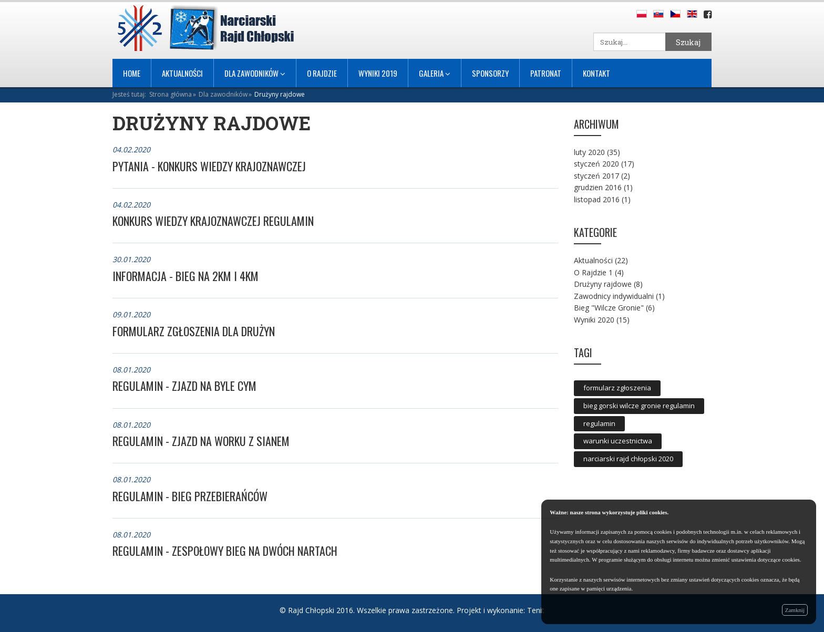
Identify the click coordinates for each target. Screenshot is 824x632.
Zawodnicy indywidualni (614, 296)
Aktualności (182, 73)
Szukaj (688, 42)
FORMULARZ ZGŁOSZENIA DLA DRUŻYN (193, 331)
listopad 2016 (597, 199)
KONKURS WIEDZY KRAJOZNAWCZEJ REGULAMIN (213, 220)
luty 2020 (589, 152)
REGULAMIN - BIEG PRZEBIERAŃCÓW (189, 496)
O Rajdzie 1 (593, 272)
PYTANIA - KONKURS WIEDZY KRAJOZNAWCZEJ (209, 166)
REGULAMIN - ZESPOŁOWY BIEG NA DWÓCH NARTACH (224, 550)
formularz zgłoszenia (617, 387)
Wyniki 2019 (377, 73)
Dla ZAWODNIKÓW (254, 73)
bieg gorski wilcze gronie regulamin (639, 405)
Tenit (535, 610)
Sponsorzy (490, 73)
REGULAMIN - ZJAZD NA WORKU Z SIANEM (201, 440)
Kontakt (596, 73)
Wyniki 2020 (594, 320)
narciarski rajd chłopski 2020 (628, 458)
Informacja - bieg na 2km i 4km (185, 275)
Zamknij (795, 610)
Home (131, 73)
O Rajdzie (322, 73)
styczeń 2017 (596, 176)
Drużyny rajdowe (279, 94)
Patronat (545, 73)
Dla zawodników (223, 94)
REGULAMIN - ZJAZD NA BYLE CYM (184, 385)
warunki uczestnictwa (617, 440)
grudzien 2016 (598, 187)
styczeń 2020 (596, 164)
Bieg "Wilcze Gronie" (609, 308)
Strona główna (170, 94)
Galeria (434, 73)
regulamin (599, 423)
